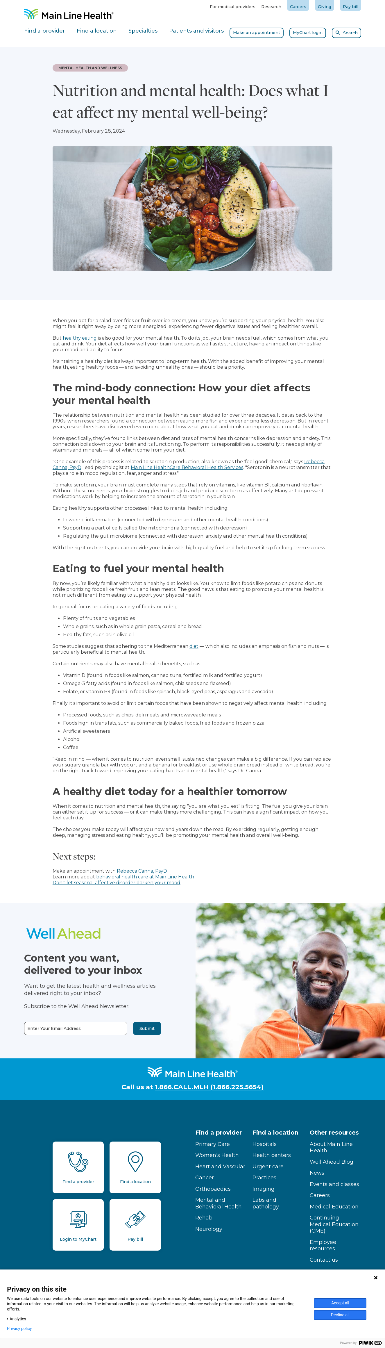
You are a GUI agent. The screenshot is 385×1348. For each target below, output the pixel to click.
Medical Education (334, 1206)
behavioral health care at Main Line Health (145, 877)
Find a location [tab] (97, 31)
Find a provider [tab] (44, 31)
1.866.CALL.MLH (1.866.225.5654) (209, 1087)
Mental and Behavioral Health (218, 1203)
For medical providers (232, 6)
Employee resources (323, 1245)
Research (271, 6)
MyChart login (308, 32)
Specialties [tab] (142, 31)
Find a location (275, 1132)
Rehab (203, 1218)
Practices (264, 1177)
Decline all (340, 1315)
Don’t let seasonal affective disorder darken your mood (116, 882)
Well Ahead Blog (331, 1162)
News (317, 1173)
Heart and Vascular (220, 1166)
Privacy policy (19, 1328)
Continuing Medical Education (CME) (334, 1224)
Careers (298, 6)
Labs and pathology (266, 1203)
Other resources (334, 1132)
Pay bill (350, 6)
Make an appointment (256, 32)
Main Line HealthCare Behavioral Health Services (187, 467)
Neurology (208, 1229)
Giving (324, 6)
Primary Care (212, 1144)
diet (193, 646)
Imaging (264, 1189)
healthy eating (80, 338)
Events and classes (334, 1184)
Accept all (340, 1303)
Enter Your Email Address (31, 1028)
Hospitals (265, 1144)
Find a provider (218, 1132)
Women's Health (217, 1155)
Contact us (324, 1260)
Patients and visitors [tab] (196, 31)
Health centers (272, 1155)
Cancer (204, 1177)
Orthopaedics (213, 1189)
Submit (124, 1028)
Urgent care (268, 1166)
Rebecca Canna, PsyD (142, 871)
